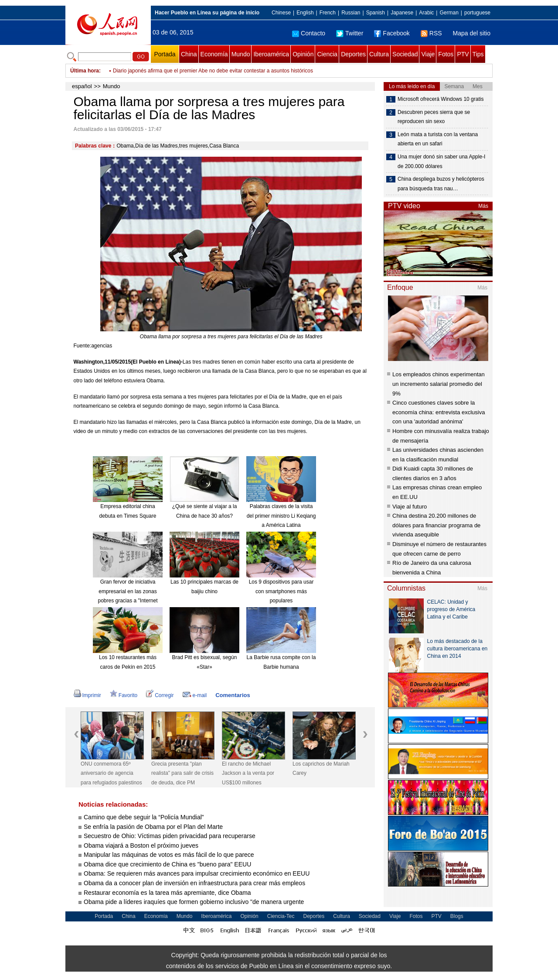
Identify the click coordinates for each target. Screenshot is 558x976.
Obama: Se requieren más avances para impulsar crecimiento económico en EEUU (197, 873)
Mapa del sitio (471, 33)
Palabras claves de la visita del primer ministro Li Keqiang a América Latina (281, 515)
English (304, 13)
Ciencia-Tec (281, 916)
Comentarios (232, 695)
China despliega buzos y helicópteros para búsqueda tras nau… (441, 184)
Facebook (391, 33)
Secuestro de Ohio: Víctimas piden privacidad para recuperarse (169, 835)
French (328, 13)
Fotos (445, 54)
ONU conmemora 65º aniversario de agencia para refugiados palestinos (111, 773)
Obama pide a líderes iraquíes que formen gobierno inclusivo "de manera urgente (194, 901)
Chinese (281, 13)
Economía (214, 54)
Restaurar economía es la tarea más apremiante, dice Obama (167, 892)
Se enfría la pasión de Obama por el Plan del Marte (153, 826)
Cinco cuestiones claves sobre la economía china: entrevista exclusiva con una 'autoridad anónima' (438, 412)
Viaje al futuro (409, 506)
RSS (431, 33)
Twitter (349, 33)
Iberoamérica (271, 54)
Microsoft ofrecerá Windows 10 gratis (440, 99)
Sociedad (405, 54)
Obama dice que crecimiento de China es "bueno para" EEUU (168, 864)
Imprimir (87, 695)
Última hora (84, 71)
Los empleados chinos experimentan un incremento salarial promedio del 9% (438, 383)
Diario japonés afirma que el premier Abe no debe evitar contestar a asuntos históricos (213, 71)
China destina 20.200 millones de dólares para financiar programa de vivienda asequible (436, 525)
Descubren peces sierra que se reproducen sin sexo (434, 117)
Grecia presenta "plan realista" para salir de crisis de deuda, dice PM (182, 773)
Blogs (456, 916)
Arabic (426, 13)
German (448, 13)
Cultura (379, 54)
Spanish (375, 13)
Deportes (353, 54)
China (189, 54)
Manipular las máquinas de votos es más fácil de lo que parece (169, 854)
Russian (350, 13)
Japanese (402, 13)
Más (483, 206)
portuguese (477, 13)
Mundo (240, 54)
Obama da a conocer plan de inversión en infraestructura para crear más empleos (195, 883)
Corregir (160, 695)
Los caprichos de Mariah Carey (321, 769)
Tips (478, 54)
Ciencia (327, 54)
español (82, 86)
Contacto (308, 33)
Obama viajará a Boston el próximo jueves (141, 845)
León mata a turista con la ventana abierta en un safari (438, 139)
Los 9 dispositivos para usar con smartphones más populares (281, 591)
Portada (164, 54)
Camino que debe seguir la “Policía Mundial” (144, 817)
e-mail (195, 695)
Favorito (123, 695)
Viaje (428, 54)
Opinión (303, 54)
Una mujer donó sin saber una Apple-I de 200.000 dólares (441, 161)
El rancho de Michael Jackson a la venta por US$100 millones (248, 773)
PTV (463, 54)
